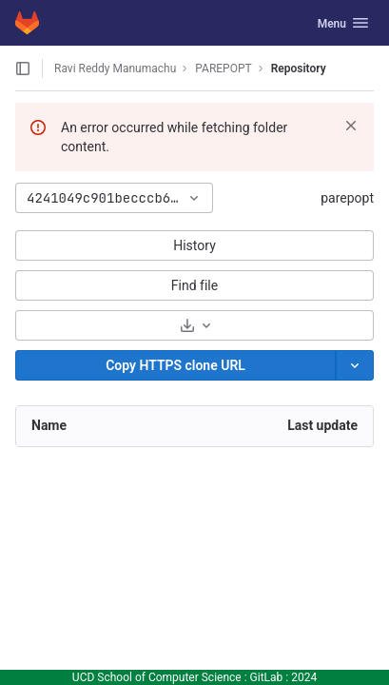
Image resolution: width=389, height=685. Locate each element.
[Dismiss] (351, 125)
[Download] (194, 325)
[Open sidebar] (23, 68)
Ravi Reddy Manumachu (115, 68)
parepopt (347, 198)
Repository (298, 68)
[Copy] (175, 365)
